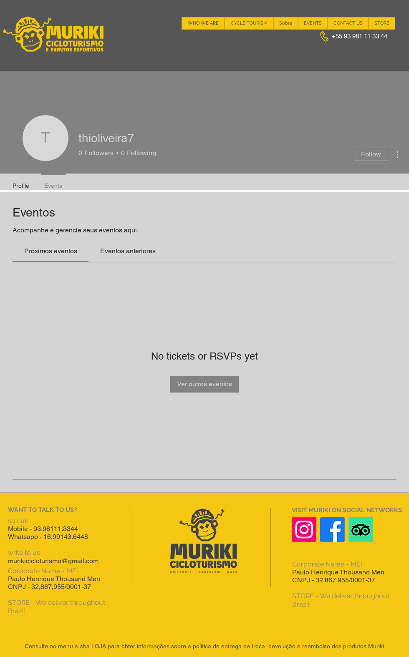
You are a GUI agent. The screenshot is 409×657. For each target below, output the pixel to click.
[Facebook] (332, 529)
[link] (50, 251)
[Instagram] (304, 529)
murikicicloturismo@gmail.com (53, 561)
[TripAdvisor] (360, 529)
